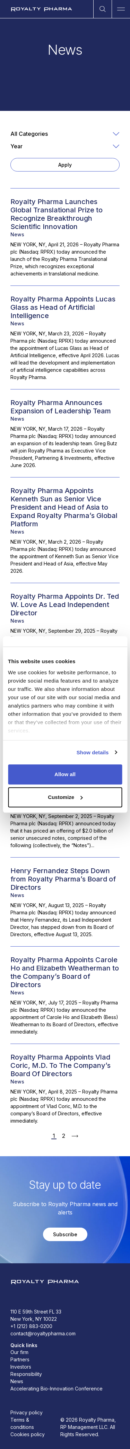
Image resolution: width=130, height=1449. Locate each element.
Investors (20, 1367)
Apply (65, 165)
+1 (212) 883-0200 (31, 1326)
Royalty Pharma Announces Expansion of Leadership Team (60, 406)
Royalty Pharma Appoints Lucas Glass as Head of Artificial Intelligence (62, 307)
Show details (93, 752)
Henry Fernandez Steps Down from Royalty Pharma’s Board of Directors (63, 879)
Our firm (19, 1352)
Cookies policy (27, 1434)
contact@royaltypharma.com (43, 1333)
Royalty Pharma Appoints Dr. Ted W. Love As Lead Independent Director (64, 604)
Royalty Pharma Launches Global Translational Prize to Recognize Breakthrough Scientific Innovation (56, 214)
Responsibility (26, 1374)
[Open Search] (103, 9)
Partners (19, 1359)
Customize (65, 797)
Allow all (65, 774)
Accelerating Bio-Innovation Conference (56, 1388)
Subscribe (65, 1234)
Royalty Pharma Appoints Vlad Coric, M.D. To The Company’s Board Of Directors (60, 1065)
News (17, 234)
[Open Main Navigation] (121, 9)
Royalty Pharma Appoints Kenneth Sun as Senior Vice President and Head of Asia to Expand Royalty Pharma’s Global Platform (64, 507)
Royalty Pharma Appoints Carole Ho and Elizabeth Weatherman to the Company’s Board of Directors (64, 972)
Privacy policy (26, 1412)
